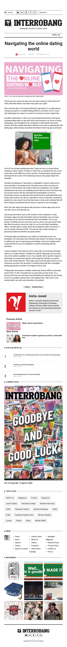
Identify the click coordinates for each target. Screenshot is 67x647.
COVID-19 (10, 503)
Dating (27, 287)
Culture (31, 54)
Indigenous (22, 503)
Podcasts (34, 550)
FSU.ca (49, 556)
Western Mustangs (41, 514)
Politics (34, 503)
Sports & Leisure (20, 553)
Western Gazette (44, 520)
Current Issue (35, 541)
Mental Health (40, 526)
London (9, 526)
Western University (47, 509)
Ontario (19, 526)
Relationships (37, 287)
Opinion (17, 547)
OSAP (8, 514)
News (16, 544)
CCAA (8, 520)
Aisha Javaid (22, 54)
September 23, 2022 (42, 54)
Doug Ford (45, 503)
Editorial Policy (52, 547)
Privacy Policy (52, 550)
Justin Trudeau (11, 509)
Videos (33, 547)
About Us (33, 544)
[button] (56, 35)
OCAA (55, 514)
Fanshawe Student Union (24, 520)
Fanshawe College (28, 509)
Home (16, 541)
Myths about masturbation (32, 323)
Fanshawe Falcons (22, 514)
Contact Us (51, 553)
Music (28, 526)
